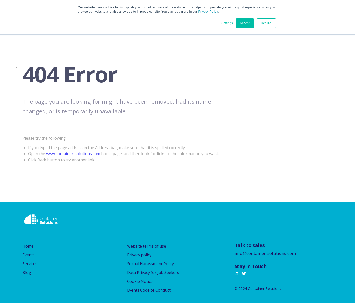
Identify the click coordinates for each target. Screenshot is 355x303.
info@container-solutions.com (265, 253)
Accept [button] (245, 23)
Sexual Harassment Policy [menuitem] (150, 263)
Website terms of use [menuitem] (146, 246)
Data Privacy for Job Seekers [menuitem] (153, 272)
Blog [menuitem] (26, 272)
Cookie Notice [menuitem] (140, 281)
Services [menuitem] (29, 263)
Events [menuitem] (28, 255)
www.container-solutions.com (73, 153)
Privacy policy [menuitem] (139, 255)
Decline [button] (266, 23)
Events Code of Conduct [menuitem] (149, 290)
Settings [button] (227, 23)
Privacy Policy (208, 11)
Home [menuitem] (27, 246)
